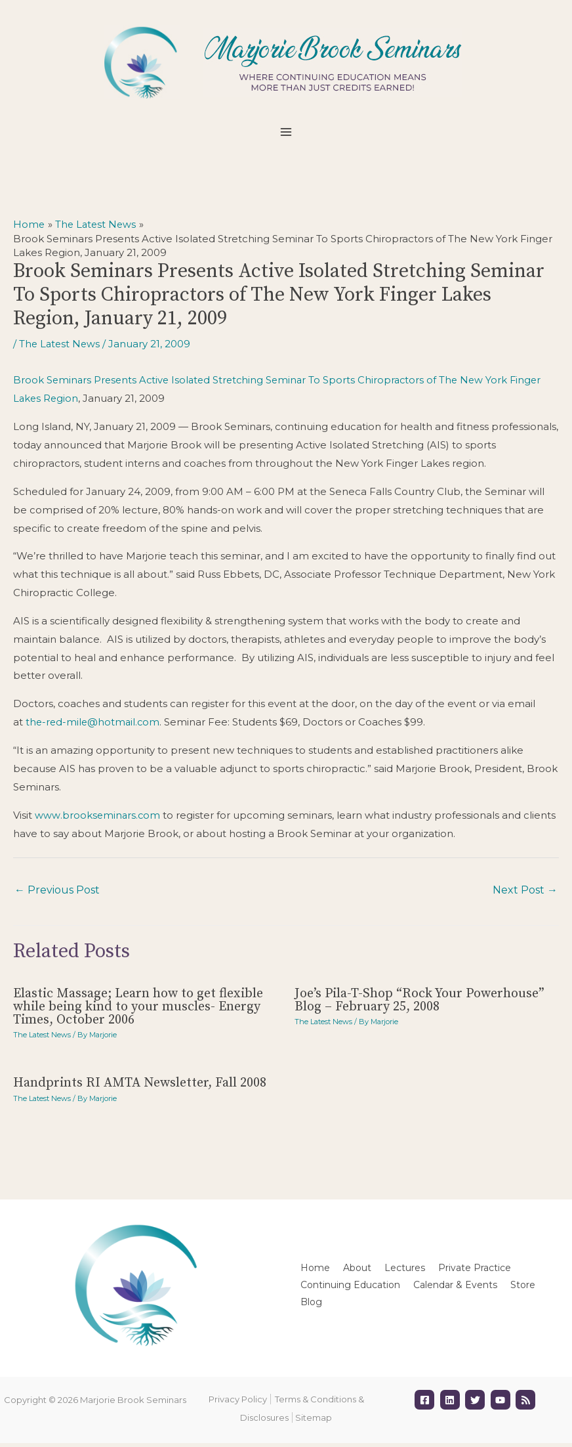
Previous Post (57, 894)
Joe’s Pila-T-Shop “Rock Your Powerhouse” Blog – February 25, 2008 (419, 1003)
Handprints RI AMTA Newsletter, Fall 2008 (139, 1087)
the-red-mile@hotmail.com (94, 726)
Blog (311, 1305)
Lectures (404, 1271)
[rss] (527, 1404)
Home (315, 1271)
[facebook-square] (426, 1404)
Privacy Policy (238, 1403)
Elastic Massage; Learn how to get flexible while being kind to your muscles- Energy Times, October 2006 (138, 1010)
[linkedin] (451, 1404)
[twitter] (476, 1404)
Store (522, 1288)
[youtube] (502, 1404)
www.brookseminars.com (98, 819)
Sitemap (313, 1421)
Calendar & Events (455, 1288)
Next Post (525, 894)
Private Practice (474, 1271)
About (357, 1271)
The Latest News (60, 348)
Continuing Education (350, 1288)
